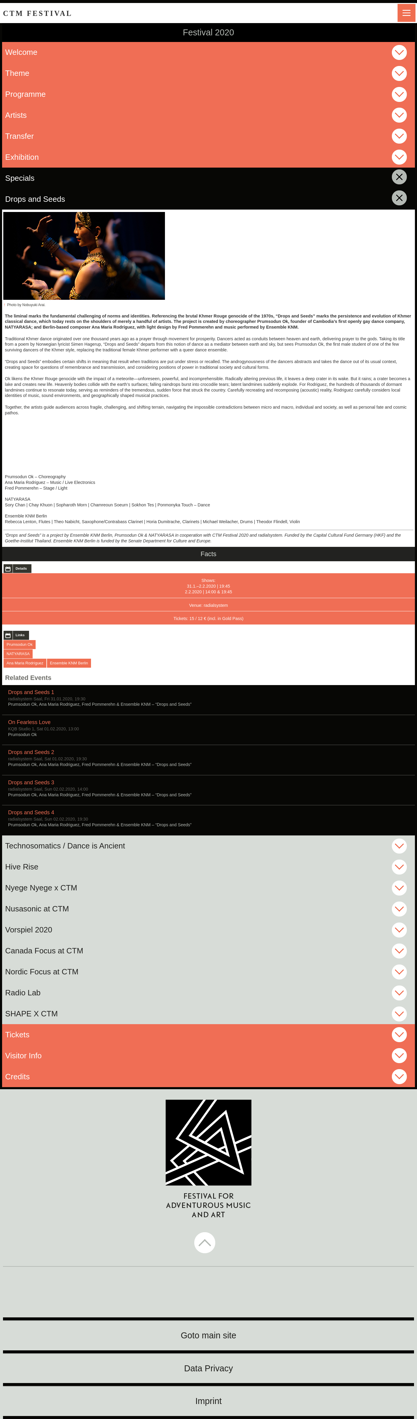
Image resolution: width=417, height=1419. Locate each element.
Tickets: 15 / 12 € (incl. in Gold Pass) (209, 618)
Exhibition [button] (22, 157)
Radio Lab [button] (22, 992)
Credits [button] (17, 1076)
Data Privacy (208, 1368)
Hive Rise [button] (21, 867)
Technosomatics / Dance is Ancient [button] (65, 846)
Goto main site (208, 1335)
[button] (208, 1243)
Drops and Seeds (78, 198)
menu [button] (407, 13)
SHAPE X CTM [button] (31, 1013)
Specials (62, 177)
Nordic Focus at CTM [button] (41, 971)
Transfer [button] (19, 136)
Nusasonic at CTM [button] (37, 909)
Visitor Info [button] (23, 1055)
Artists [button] (16, 115)
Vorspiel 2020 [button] (28, 930)
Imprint (208, 1401)
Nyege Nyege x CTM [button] (41, 888)
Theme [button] (17, 73)
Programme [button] (25, 94)
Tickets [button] (17, 1034)
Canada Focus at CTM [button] (44, 950)
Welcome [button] (21, 52)
